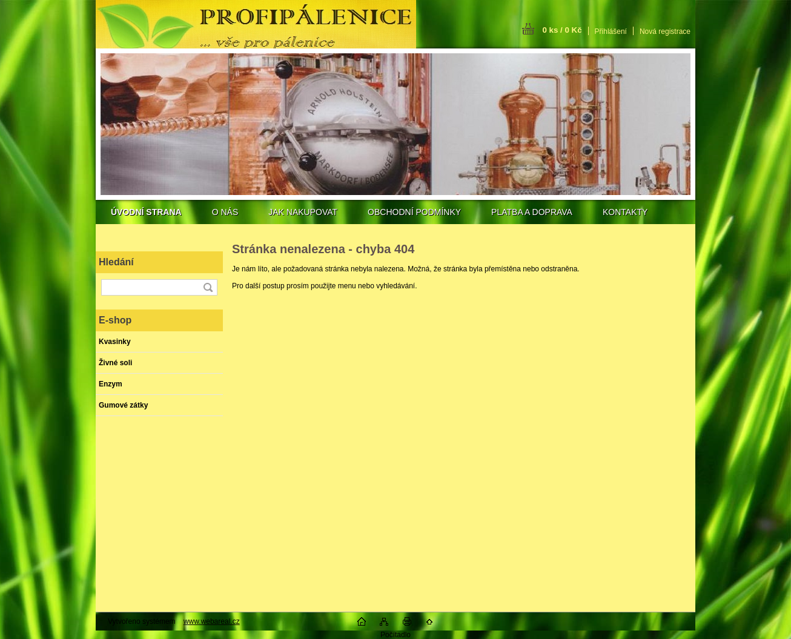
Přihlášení (611, 31)
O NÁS (225, 212)
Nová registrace (665, 31)
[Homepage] (146, 212)
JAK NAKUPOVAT (302, 212)
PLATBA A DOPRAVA (531, 212)
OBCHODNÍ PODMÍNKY (414, 212)
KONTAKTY (625, 212)
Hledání (116, 262)
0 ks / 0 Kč (561, 30)
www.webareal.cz (212, 621)
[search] (208, 287)
